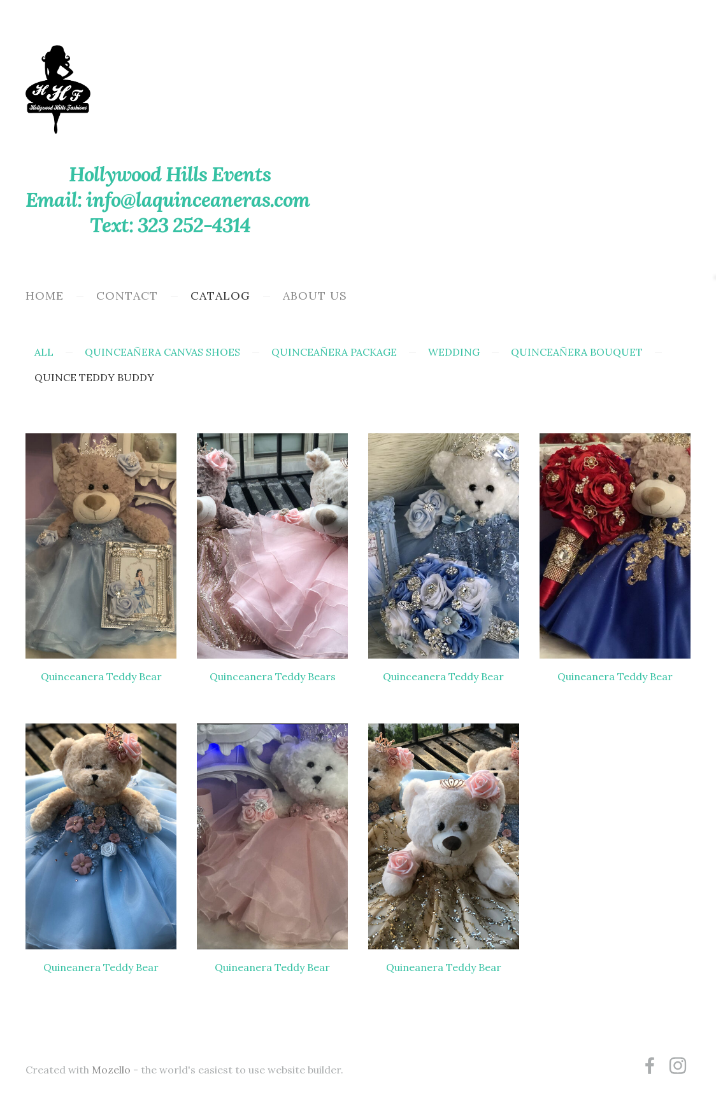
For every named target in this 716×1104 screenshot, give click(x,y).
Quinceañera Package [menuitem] (334, 352)
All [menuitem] (44, 352)
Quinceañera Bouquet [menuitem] (577, 352)
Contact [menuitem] (127, 295)
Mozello (111, 1069)
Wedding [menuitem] (454, 352)
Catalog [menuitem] (220, 295)
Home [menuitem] (44, 295)
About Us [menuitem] (315, 295)
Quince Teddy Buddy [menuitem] (94, 377)
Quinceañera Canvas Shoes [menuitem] (162, 352)
